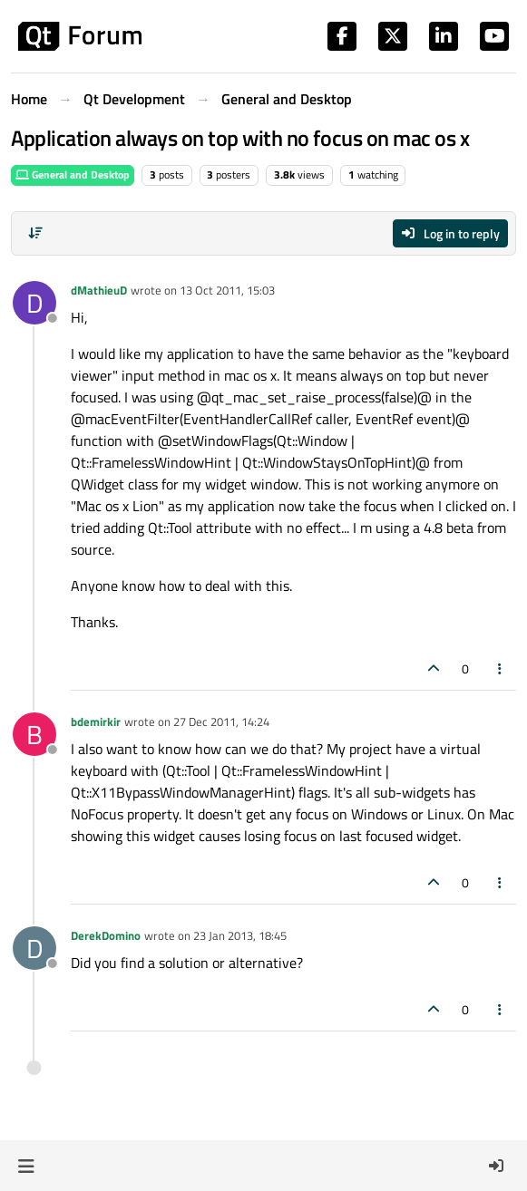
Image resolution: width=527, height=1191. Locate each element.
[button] (25, 1165)
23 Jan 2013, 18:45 (240, 935)
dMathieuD (99, 290)
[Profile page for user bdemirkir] (34, 734)
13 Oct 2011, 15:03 (227, 290)
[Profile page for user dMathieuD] (34, 302)
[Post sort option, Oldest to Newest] (35, 233)
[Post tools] (500, 668)
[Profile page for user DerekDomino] (34, 948)
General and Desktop (72, 174)
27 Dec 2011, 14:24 (221, 721)
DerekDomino (106, 935)
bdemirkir (96, 721)
